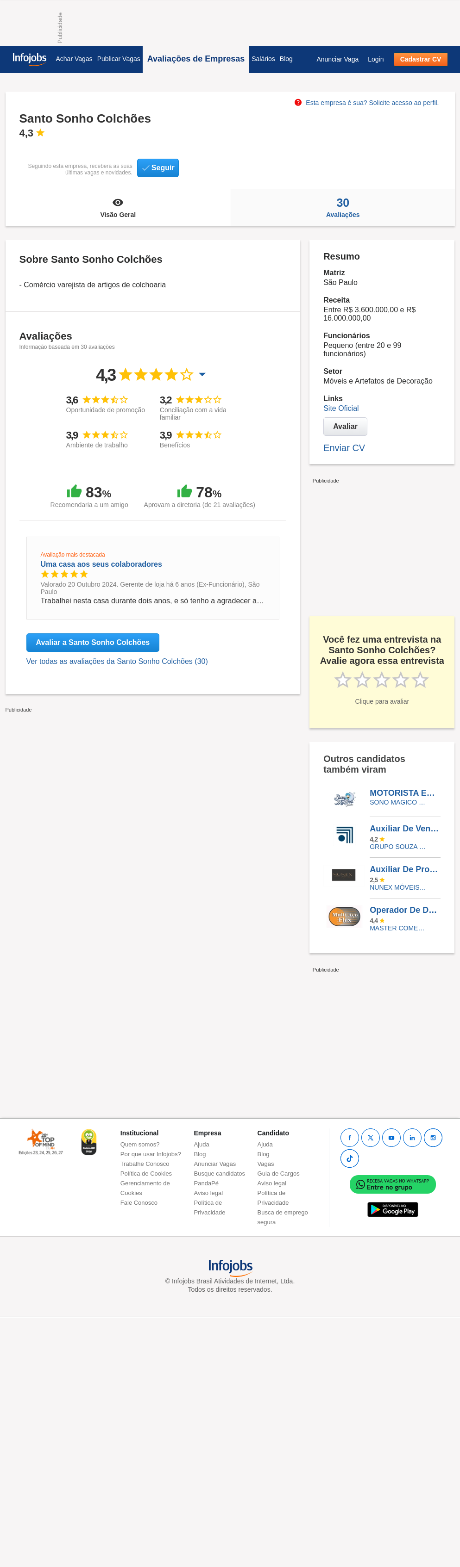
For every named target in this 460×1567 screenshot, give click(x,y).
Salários (263, 58)
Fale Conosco (139, 1202)
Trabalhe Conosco (145, 1163)
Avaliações (343, 207)
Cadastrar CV (420, 59)
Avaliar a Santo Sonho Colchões (93, 642)
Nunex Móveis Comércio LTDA (398, 887)
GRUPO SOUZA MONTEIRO (398, 846)
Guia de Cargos (279, 1173)
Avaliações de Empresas (196, 58)
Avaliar (345, 426)
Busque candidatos (220, 1173)
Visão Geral (118, 207)
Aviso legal (208, 1192)
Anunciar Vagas (215, 1163)
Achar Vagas (74, 58)
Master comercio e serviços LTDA (398, 928)
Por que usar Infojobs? (150, 1154)
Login (376, 59)
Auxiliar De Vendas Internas (405, 828)
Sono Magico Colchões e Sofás (398, 802)
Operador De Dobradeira (405, 910)
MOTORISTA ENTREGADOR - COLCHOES (405, 793)
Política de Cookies (146, 1173)
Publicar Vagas (118, 58)
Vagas (266, 1163)
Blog (286, 58)
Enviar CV (344, 448)
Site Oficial (341, 408)
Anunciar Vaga (337, 59)
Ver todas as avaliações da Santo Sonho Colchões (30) (117, 661)
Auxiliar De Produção (405, 869)
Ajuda (201, 1144)
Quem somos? (140, 1144)
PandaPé (206, 1183)
